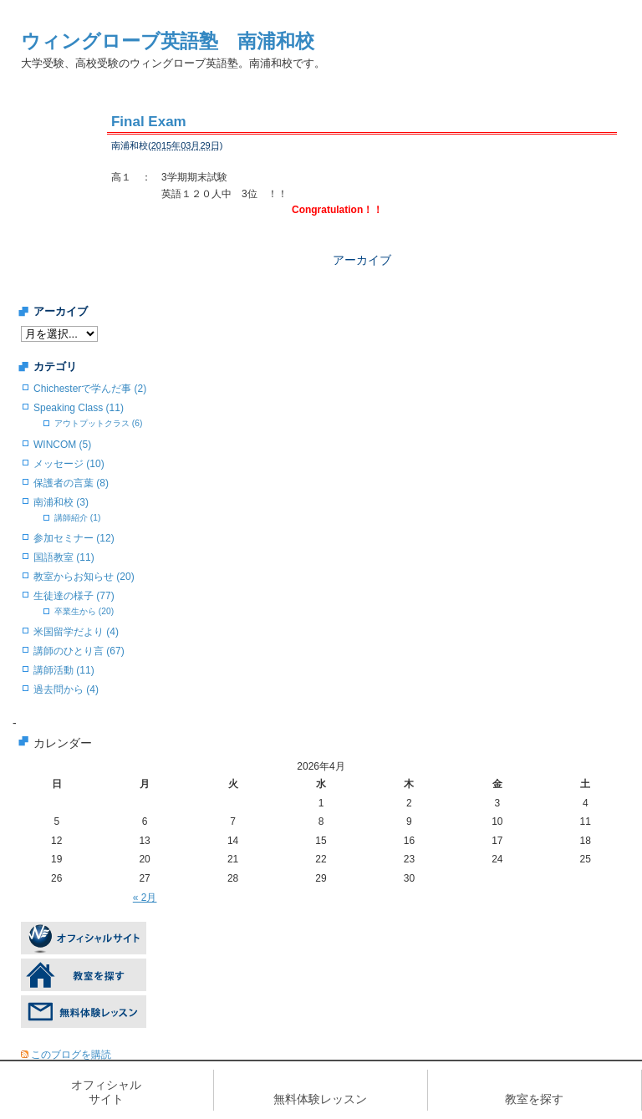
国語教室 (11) (63, 557)
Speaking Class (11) (78, 408)
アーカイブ (362, 260)
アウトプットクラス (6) (98, 423)
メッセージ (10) (68, 464)
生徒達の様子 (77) (74, 596)
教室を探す (534, 1099)
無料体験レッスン (320, 1099)
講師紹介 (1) (77, 517)
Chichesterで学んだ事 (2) (89, 388)
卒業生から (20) (84, 611)
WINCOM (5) (62, 444)
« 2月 (145, 897)
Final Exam (148, 122)
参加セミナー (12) (74, 538)
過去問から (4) (66, 689)
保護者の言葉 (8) (71, 483)
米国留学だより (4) (76, 632)
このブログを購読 (71, 1055)
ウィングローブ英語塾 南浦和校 (167, 41)
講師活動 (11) (63, 670)
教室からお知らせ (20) (84, 576)
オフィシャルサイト (106, 1092)
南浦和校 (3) (61, 502)
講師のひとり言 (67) (79, 651)
